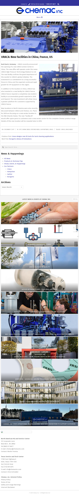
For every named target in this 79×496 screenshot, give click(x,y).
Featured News (35, 129)
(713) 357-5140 (8, 464)
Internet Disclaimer (8, 487)
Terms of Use (5, 482)
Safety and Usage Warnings (11, 485)
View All (75, 199)
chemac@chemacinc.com (15, 449)
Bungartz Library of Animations (20, 139)
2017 (20, 129)
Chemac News (26, 129)
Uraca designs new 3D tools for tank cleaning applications (33, 136)
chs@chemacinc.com (13, 469)
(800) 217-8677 (8, 446)
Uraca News (69, 129)
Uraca (51, 129)
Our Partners (44, 129)
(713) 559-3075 (8, 467)
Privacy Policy (5, 480)
